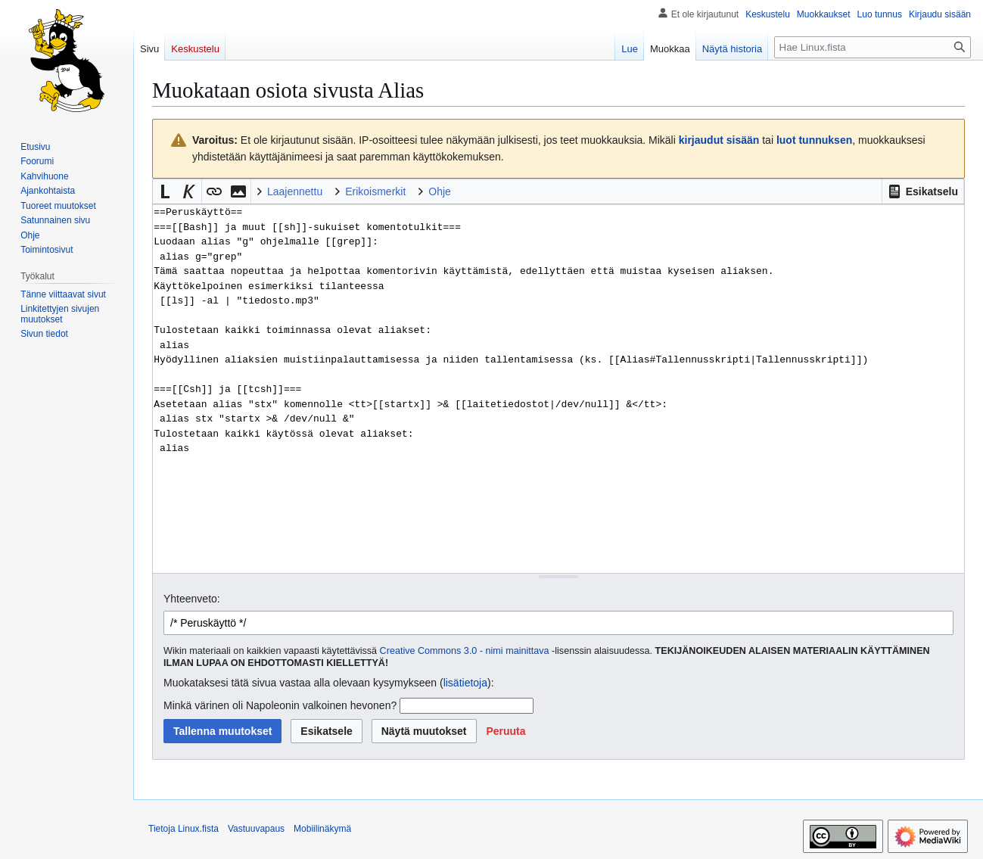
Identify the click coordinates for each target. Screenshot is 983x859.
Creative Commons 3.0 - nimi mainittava (464, 651)
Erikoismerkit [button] (375, 191)
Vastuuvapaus (256, 828)
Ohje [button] (439, 191)
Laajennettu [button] (294, 191)
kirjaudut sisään (719, 140)
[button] (922, 191)
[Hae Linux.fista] (872, 47)
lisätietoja (465, 683)
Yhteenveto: (191, 599)
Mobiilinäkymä (322, 828)
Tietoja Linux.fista (183, 828)
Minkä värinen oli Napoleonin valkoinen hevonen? (280, 705)
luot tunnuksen (814, 140)
